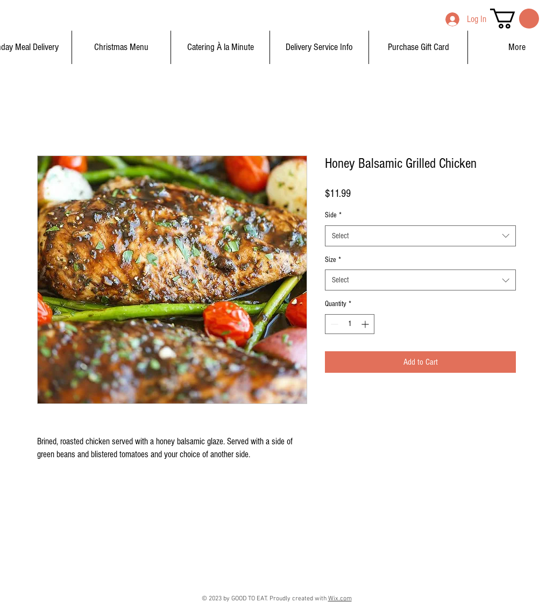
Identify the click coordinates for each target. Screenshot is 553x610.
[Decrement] (333, 324)
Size (333, 260)
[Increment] (366, 324)
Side (333, 215)
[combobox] (420, 235)
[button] (514, 19)
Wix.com (340, 598)
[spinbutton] (349, 324)
